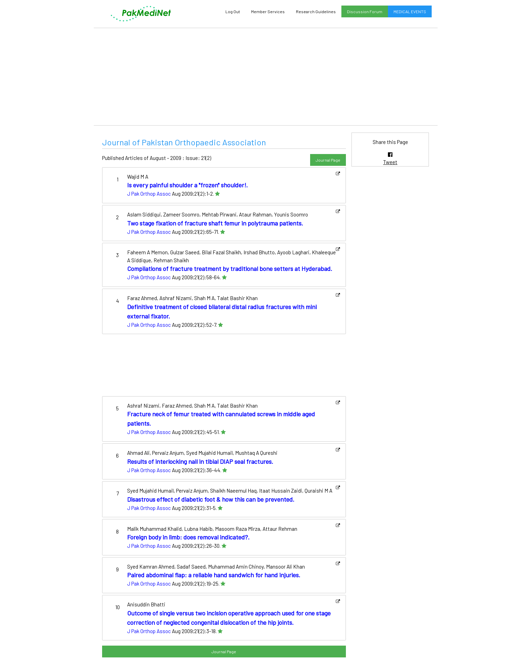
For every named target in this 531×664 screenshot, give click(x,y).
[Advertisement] (265, 76)
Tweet (390, 162)
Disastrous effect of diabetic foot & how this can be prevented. (210, 499)
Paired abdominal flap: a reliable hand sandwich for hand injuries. (213, 575)
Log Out (232, 11)
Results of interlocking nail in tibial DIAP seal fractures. (200, 461)
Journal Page (328, 160)
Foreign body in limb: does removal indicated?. (188, 537)
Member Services (268, 11)
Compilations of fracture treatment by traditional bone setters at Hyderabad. (229, 268)
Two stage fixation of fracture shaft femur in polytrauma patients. (215, 223)
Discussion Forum (364, 11)
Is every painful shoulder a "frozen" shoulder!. (187, 185)
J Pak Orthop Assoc (149, 193)
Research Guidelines (316, 11)
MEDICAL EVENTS (409, 11)
